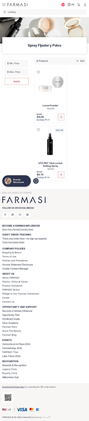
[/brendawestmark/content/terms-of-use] (9, 256)
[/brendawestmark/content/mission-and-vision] (15, 281)
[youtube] (20, 214)
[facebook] (5, 214)
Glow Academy (10, 323)
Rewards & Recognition (14, 365)
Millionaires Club (10, 377)
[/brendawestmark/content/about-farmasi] (10, 277)
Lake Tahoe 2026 (11, 356)
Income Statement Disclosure (17, 264)
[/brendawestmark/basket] (78, 4)
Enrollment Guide (11, 319)
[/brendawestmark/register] (17, 229)
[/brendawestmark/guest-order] (13, 242)
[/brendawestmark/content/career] (5, 297)
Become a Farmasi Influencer (17, 310)
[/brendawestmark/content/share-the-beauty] (11, 331)
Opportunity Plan (11, 314)
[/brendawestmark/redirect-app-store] (8, 397)
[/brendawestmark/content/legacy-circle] (9, 369)
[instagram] (12, 214)
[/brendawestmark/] (17, 4)
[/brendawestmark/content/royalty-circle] (9, 373)
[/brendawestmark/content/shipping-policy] (12, 252)
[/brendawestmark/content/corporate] (11, 289)
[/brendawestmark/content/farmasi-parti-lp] (9, 327)
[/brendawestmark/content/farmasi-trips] (10, 352)
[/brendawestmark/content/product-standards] (12, 285)
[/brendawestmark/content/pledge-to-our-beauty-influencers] (20, 293)
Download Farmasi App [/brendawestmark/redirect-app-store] (13, 387)
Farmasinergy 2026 (12, 348)
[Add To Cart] (61, 117)
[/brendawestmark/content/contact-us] (8, 301)
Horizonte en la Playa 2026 (16, 344)
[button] (16, 81)
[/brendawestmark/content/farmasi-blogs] (9, 335)
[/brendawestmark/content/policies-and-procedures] (15, 260)
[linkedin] (27, 214)
